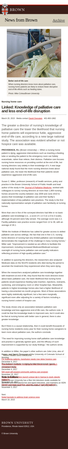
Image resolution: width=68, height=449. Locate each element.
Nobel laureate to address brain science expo (21, 397)
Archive (59, 20)
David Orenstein (35, 118)
